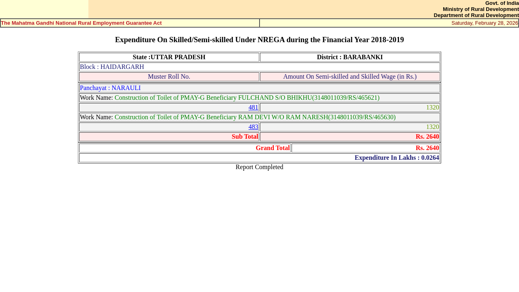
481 (253, 107)
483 (253, 126)
